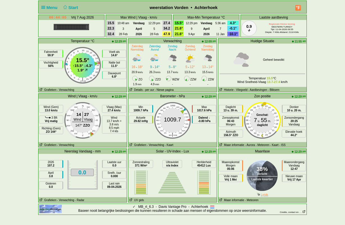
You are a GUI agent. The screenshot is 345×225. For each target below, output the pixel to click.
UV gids (136, 200)
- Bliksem (274, 89)
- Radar (79, 200)
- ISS (282, 145)
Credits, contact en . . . (293, 212)
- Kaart (169, 145)
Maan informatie (231, 145)
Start (70, 7)
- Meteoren (262, 145)
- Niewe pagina (164, 89)
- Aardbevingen (257, 89)
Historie (225, 89)
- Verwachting (65, 89)
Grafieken (47, 89)
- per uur (149, 89)
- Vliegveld (241, 89)
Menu (50, 7)
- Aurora (250, 145)
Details (135, 89)
